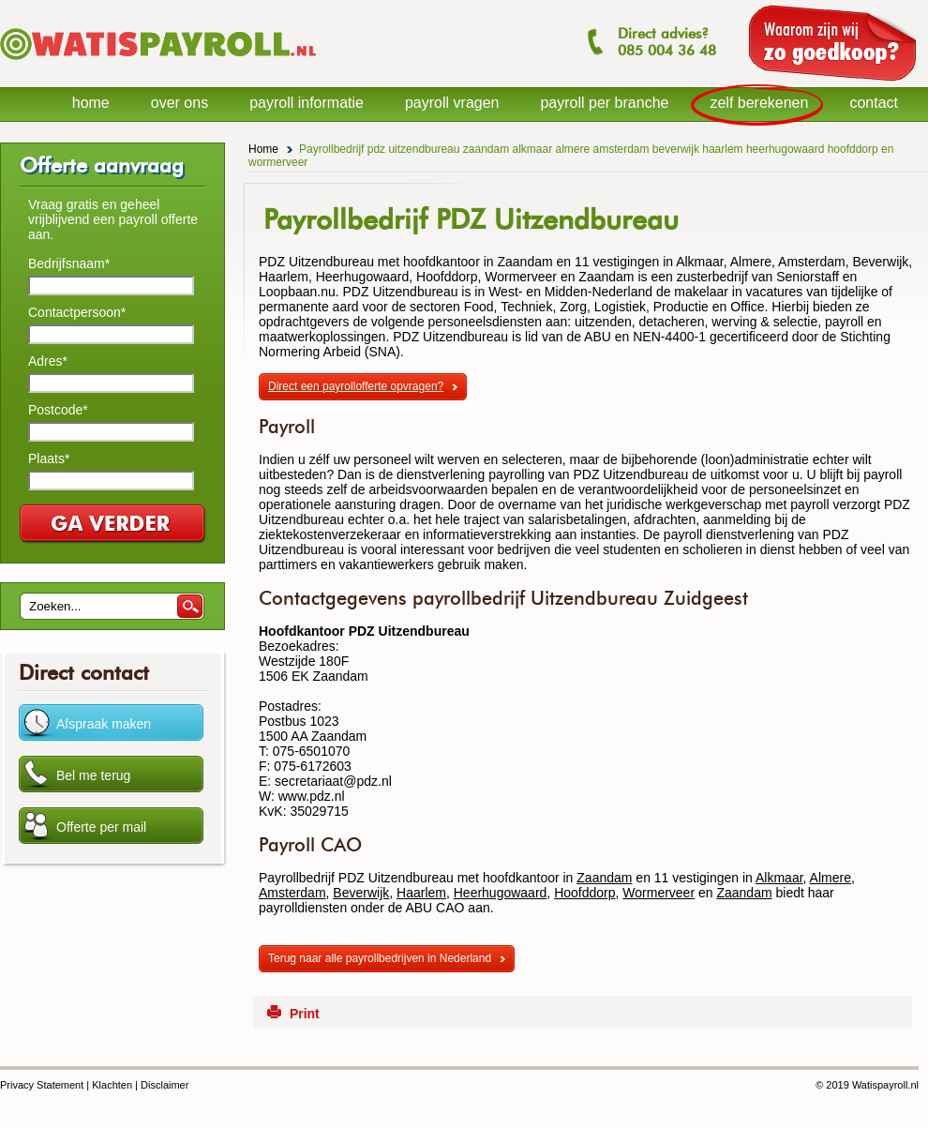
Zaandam (604, 877)
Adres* (47, 360)
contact (873, 103)
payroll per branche (604, 103)
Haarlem (421, 892)
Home (263, 149)
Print (305, 1013)
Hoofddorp (584, 892)
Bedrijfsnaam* (69, 263)
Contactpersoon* (77, 312)
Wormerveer (658, 892)
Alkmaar (779, 877)
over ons (179, 103)
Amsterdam (292, 892)
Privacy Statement (41, 1084)
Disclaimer (164, 1084)
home (91, 103)
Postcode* (58, 409)
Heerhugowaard (500, 892)
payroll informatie (306, 103)
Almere (830, 877)
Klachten (112, 1084)
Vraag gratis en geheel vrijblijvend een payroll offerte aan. (113, 219)
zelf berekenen (759, 103)
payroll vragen (452, 103)
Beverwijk (361, 892)
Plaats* (48, 458)
